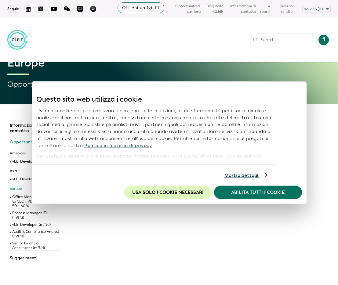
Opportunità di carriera (188, 9)
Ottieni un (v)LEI (141, 8)
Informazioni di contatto (243, 9)
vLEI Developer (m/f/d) (31, 224)
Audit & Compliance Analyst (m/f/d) (35, 234)
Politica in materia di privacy (118, 145)
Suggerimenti (23, 258)
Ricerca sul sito (286, 9)
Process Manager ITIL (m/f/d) (30, 215)
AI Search (265, 9)
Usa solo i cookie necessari (168, 192)
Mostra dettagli (242, 175)
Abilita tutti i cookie (258, 192)
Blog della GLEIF (214, 9)
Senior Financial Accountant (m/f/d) (28, 245)
